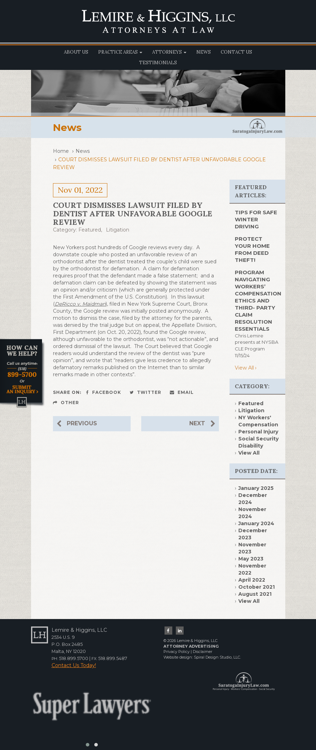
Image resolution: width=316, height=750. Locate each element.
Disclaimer (202, 651)
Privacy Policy (176, 651)
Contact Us (236, 52)
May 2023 (250, 559)
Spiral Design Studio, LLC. (217, 657)
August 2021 (255, 594)
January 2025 (256, 488)
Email (182, 392)
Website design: (178, 657)
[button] (87, 744)
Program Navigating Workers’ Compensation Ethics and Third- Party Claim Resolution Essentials (258, 300)
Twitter (145, 392)
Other (66, 402)
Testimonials (158, 63)
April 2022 (251, 580)
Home (61, 151)
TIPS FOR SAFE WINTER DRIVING (256, 219)
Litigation (117, 230)
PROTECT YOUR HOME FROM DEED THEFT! (252, 249)
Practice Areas (120, 52)
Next (202, 423)
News (203, 52)
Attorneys (169, 52)
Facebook (103, 392)
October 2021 (256, 587)
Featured (89, 230)
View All (244, 368)
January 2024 (256, 523)
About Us (76, 52)
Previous (76, 423)
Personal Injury (258, 431)
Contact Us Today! (74, 665)
